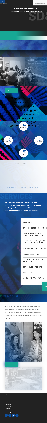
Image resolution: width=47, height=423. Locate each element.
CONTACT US (11, 364)
